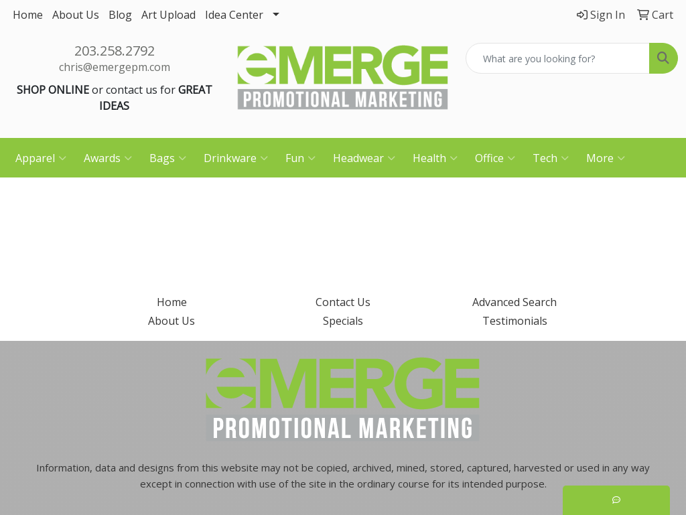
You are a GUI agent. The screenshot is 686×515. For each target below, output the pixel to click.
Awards (108, 158)
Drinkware (236, 158)
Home (28, 14)
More (605, 158)
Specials (343, 320)
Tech (551, 158)
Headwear (364, 158)
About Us (75, 14)
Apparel (40, 158)
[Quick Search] (558, 58)
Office (495, 158)
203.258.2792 (114, 51)
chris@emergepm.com (114, 67)
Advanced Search (514, 302)
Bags (167, 158)
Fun (300, 158)
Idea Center (234, 14)
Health (435, 158)
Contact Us (343, 302)
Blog (120, 14)
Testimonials (514, 320)
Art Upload (168, 14)
